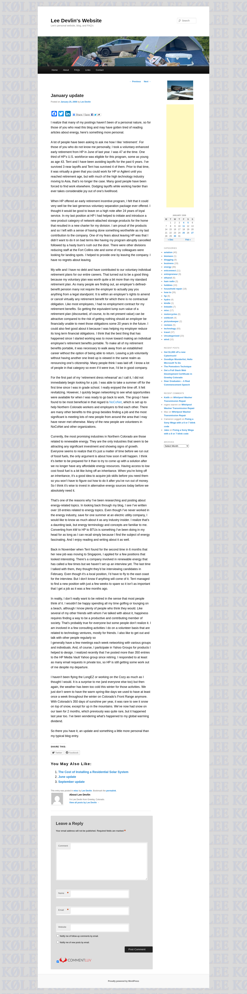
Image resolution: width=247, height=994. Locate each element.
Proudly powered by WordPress (123, 981)
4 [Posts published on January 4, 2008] (183, 222)
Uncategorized (171, 335)
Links (87, 70)
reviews (168, 325)
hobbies (168, 285)
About (66, 70)
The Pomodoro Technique (177, 366)
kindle (167, 303)
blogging (168, 259)
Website (62, 927)
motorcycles (170, 314)
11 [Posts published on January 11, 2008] (184, 226)
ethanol (168, 277)
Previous (135, 81)
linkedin (168, 306)
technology (170, 328)
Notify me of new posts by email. (75, 942)
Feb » (188, 239)
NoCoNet (115, 402)
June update (67, 777)
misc (76, 790)
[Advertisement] (180, 155)
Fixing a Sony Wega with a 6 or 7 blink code (179, 423)
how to (167, 292)
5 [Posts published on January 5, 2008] (188, 222)
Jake (166, 430)
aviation (168, 252)
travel (167, 332)
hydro (167, 299)
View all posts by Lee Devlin (84, 802)
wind (166, 339)
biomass (168, 256)
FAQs (77, 70)
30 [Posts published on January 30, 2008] (175, 236)
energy (167, 267)
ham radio (169, 281)
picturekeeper (171, 321)
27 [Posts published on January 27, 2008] (192, 233)
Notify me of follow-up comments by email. (79, 936)
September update (71, 781)
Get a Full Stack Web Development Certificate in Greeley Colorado (178, 374)
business (169, 263)
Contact (100, 70)
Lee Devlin (85, 102)
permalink (111, 790)
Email (63, 910)
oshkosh (168, 317)
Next (147, 81)
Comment (63, 845)
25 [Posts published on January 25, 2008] (184, 233)
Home (55, 70)
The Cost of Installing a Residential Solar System (93, 772)
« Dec (170, 239)
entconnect (170, 270)
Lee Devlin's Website (76, 20)
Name (63, 893)
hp (165, 296)
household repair (173, 288)
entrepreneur (171, 274)
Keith (167, 397)
